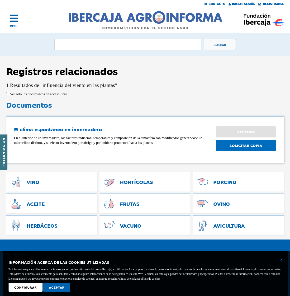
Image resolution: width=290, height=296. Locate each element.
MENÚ (14, 26)
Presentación (3, 152)
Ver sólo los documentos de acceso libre (38, 94)
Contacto (214, 3)
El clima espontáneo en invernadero (58, 129)
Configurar (25, 287)
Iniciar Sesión (242, 3)
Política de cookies (150, 278)
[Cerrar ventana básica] (281, 259)
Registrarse (271, 3)
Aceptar (57, 287)
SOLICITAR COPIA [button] (245, 145)
